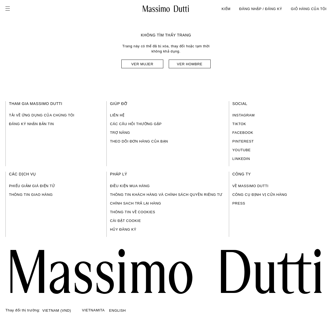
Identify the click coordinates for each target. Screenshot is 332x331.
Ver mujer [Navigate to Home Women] (142, 64)
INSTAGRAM (243, 115)
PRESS (238, 203)
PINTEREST (243, 141)
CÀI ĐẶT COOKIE (125, 221)
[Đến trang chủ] (166, 8)
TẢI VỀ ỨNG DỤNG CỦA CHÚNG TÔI (41, 115)
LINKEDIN (241, 159)
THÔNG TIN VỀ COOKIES (132, 212)
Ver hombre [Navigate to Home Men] (189, 64)
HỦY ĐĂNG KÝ (123, 229)
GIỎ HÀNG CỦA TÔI (309, 9)
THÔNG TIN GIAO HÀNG (31, 195)
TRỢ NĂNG (120, 133)
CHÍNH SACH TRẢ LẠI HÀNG (135, 203)
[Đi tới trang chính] (166, 271)
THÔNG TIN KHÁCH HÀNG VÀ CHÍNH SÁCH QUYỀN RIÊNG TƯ (166, 195)
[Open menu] (9, 8)
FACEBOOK (242, 133)
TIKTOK (239, 124)
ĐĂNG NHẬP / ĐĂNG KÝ (260, 9)
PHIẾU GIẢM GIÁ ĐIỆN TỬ (32, 186)
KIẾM (226, 9)
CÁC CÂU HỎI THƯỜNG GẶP (136, 124)
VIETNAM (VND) (56, 310)
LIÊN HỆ (117, 115)
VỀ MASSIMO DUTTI (250, 186)
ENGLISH (117, 310)
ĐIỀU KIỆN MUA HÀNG (130, 186)
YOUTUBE (241, 150)
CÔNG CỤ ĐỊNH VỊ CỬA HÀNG (259, 195)
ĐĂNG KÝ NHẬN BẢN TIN (31, 124)
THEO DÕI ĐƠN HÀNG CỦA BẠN (139, 141)
